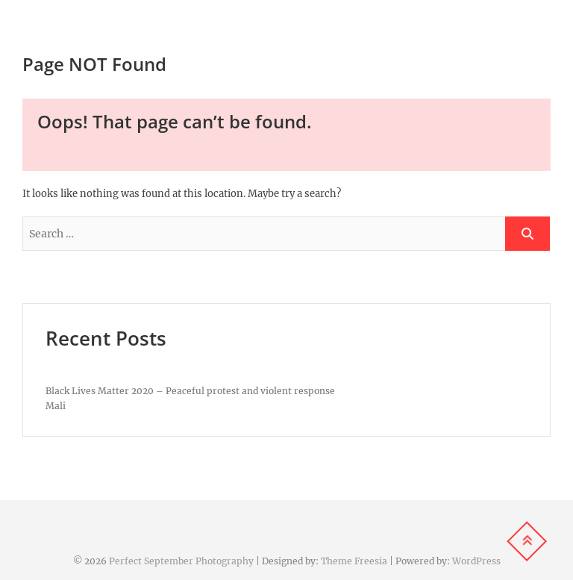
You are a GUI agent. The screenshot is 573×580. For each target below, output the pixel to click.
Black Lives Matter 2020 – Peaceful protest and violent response (190, 390)
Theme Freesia (354, 561)
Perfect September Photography (181, 561)
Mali (56, 405)
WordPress (476, 561)
